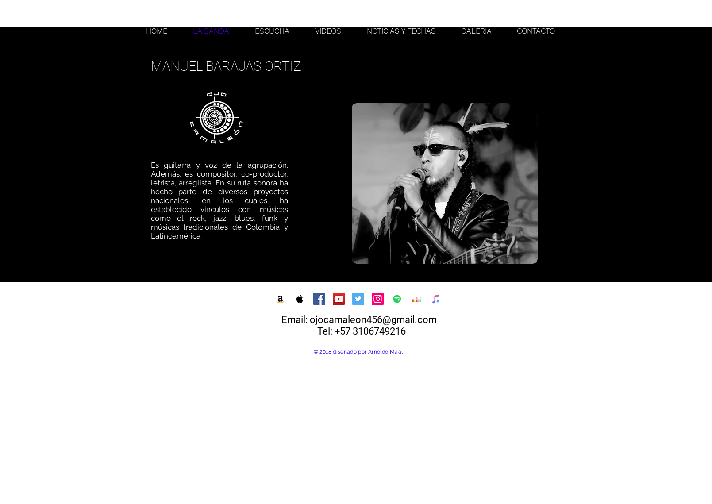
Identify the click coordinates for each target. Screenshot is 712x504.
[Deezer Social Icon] (417, 299)
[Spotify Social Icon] (397, 299)
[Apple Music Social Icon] (300, 299)
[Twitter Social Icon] (358, 299)
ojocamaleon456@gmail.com (373, 319)
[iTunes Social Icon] (436, 299)
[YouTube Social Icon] (339, 299)
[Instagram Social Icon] (378, 299)
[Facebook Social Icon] (319, 299)
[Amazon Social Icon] (280, 299)
